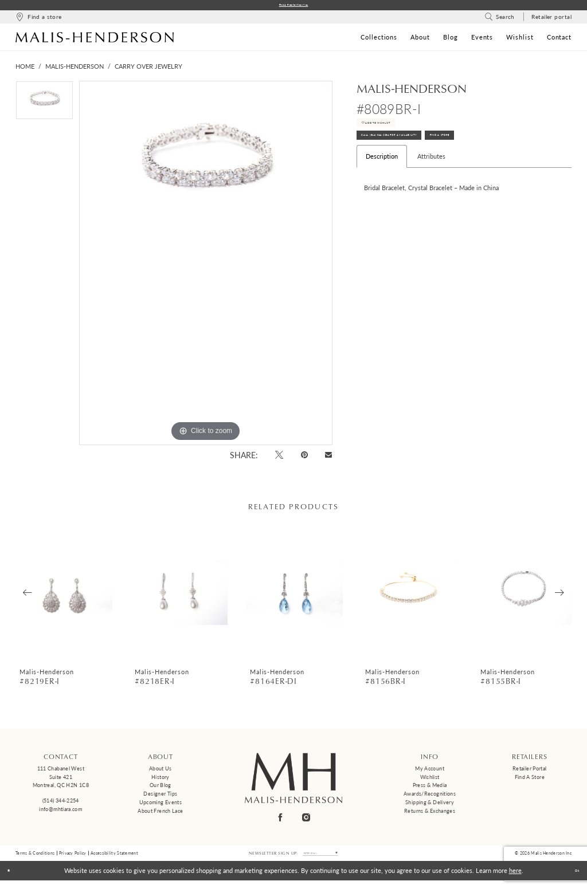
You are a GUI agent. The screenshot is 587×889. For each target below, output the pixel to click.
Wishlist (430, 780)
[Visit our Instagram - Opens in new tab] (306, 820)
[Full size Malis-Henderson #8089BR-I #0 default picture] (206, 266)
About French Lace (160, 813)
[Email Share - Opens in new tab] (328, 458)
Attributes (431, 184)
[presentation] (63, 596)
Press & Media (430, 788)
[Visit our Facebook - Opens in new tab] (280, 820)
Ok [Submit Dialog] (572, 879)
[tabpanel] (44, 106)
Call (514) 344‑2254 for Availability (422, 159)
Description (382, 184)
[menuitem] (38, 20)
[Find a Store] (38, 20)
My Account (429, 772)
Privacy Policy (73, 859)
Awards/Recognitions (430, 797)
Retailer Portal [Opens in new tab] (529, 772)
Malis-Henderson (74, 69)
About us (160, 772)
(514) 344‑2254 (60, 804)
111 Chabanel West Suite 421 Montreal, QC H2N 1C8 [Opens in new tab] (61, 780)
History (160, 780)
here (515, 879)
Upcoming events (160, 805)
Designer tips (160, 797)
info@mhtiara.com (60, 812)
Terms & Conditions (34, 859)
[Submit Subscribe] (353, 859)
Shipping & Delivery (429, 805)
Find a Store (530, 780)
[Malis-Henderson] (94, 40)
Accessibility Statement (114, 859)
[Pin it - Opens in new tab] (304, 458)
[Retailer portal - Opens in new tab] (551, 20)
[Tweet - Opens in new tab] (279, 458)
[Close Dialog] (13, 879)
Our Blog (160, 788)
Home (24, 69)
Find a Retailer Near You (294, 6)
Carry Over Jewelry (148, 69)
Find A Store (524, 159)
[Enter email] (320, 859)
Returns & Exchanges (429, 813)
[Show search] (499, 20)
